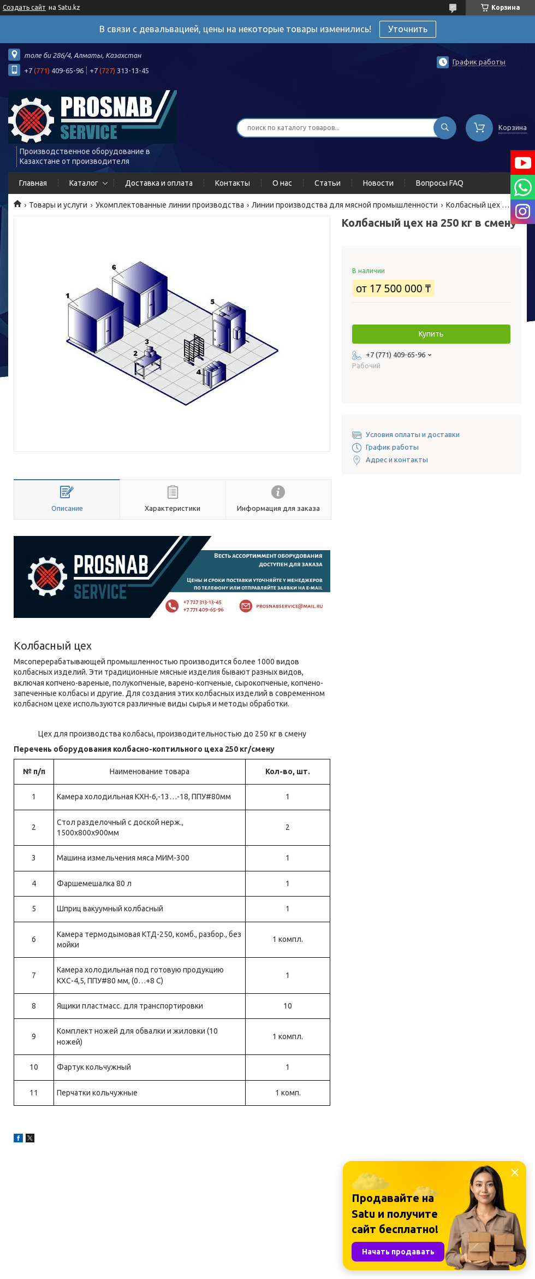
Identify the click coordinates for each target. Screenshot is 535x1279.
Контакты (232, 183)
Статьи (327, 183)
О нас (282, 183)
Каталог (83, 183)
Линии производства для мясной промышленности (345, 205)
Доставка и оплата (159, 183)
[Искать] (444, 127)
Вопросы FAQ (439, 183)
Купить (431, 333)
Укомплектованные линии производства (170, 205)
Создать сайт (24, 7)
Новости (378, 183)
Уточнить (407, 29)
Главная (33, 183)
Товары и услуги (58, 205)
